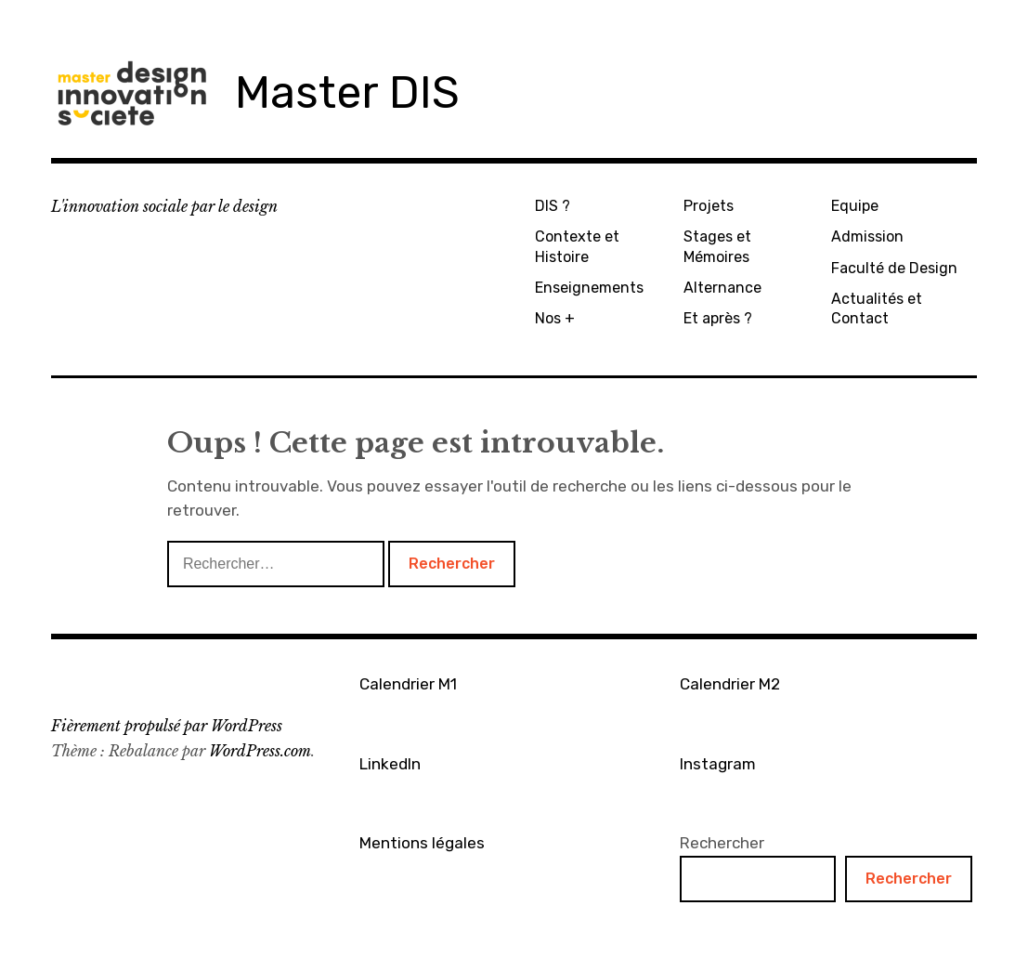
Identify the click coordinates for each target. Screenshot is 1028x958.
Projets (708, 206)
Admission (867, 236)
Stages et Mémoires (717, 246)
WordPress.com (260, 750)
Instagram (718, 764)
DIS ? (552, 206)
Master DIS (347, 92)
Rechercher (722, 842)
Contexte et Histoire (577, 246)
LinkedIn (390, 764)
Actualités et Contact (876, 308)
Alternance (722, 287)
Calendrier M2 (730, 684)
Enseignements (589, 287)
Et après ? (717, 318)
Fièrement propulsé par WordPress (166, 725)
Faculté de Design (894, 268)
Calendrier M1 (408, 684)
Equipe (854, 206)
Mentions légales (422, 842)
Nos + (555, 318)
